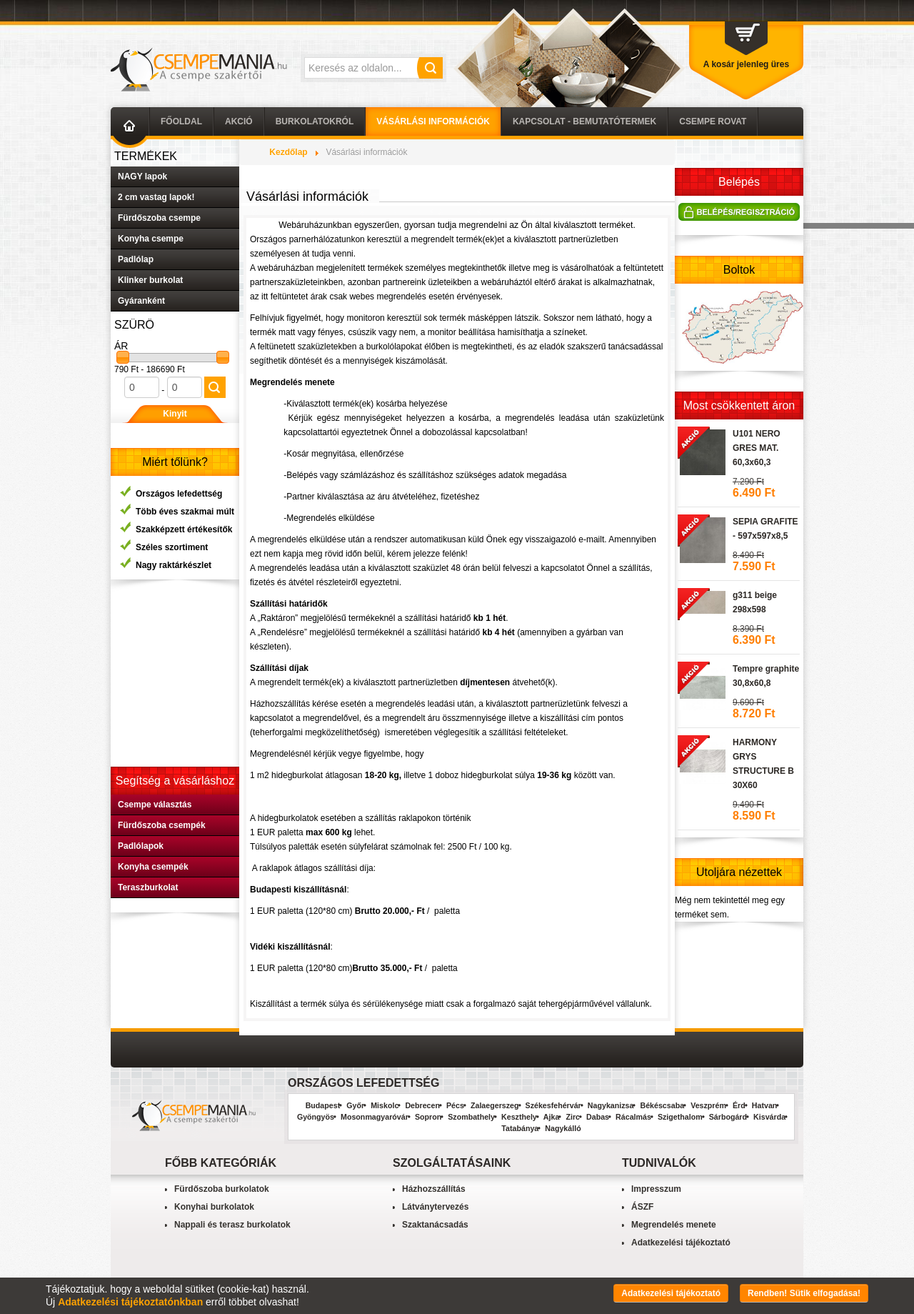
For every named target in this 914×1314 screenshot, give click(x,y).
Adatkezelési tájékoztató (680, 1243)
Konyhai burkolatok (214, 1207)
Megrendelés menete (673, 1225)
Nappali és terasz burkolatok (232, 1225)
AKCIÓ (239, 121)
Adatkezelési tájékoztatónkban (130, 1302)
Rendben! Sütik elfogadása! (804, 1293)
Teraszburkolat (148, 887)
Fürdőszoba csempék (162, 825)
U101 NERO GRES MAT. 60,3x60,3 (756, 448)
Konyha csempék (153, 867)
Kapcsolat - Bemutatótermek (584, 121)
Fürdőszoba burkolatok (221, 1189)
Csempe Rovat (712, 121)
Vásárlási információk (433, 121)
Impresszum (656, 1189)
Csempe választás (154, 805)
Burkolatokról (315, 121)
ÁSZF (642, 1207)
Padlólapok (141, 846)
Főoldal (181, 121)
